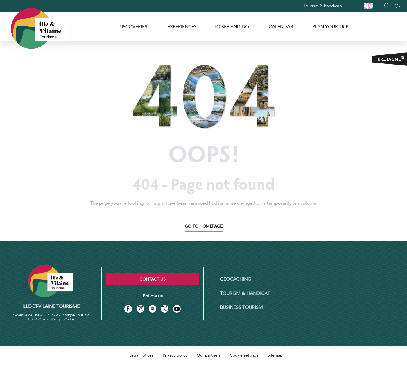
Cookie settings (244, 355)
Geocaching (235, 279)
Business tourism (241, 307)
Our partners (208, 355)
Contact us (152, 279)
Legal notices (141, 355)
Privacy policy (175, 355)
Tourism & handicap (323, 6)
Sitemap (275, 355)
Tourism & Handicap (245, 293)
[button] (371, 6)
